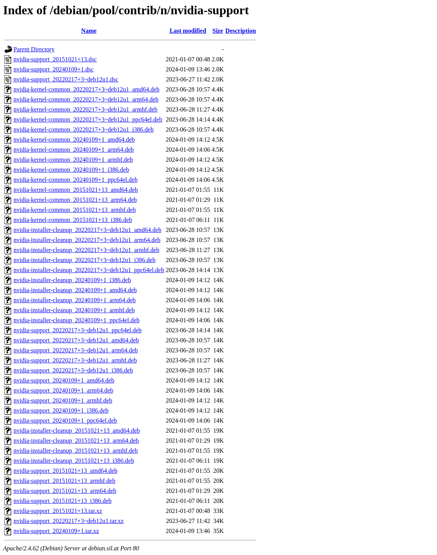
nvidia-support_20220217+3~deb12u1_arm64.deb (76, 350)
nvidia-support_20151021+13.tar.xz (58, 511)
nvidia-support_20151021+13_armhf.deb (64, 480)
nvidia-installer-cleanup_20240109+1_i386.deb (72, 280)
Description (240, 30)
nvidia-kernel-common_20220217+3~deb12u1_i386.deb (84, 129)
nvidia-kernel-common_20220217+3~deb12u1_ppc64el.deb (88, 119)
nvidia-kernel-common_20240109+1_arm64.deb (74, 149)
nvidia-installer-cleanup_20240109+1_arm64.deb (75, 300)
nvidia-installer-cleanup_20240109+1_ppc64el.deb (76, 320)
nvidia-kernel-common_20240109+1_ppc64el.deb (75, 179)
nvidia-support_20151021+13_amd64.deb (65, 470)
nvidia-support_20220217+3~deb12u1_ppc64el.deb (78, 330)
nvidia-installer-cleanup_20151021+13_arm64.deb (76, 440)
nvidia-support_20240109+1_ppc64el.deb (65, 420)
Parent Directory (34, 49)
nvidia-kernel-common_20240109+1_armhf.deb (73, 159)
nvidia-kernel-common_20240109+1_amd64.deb (74, 139)
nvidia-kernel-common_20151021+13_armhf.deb (75, 209)
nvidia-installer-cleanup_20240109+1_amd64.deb (75, 290)
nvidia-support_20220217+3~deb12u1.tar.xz (69, 521)
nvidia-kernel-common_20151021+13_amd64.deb (76, 189)
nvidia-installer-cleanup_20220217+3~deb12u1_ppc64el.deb (89, 270)
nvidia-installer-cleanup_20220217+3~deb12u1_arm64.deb (87, 240)
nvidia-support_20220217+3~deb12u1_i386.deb (73, 370)
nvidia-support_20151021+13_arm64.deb (65, 490)
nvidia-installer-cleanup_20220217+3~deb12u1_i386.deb (85, 260)
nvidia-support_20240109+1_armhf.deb (63, 400)
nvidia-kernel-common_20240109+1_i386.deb (71, 169)
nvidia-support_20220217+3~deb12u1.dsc (66, 79)
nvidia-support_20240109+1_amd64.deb (64, 380)
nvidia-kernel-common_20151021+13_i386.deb (73, 220)
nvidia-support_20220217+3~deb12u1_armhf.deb (75, 360)
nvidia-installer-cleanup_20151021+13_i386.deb (74, 460)
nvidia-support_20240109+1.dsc (54, 69)
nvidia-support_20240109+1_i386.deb (61, 410)
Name (89, 30)
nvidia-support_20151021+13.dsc (55, 59)
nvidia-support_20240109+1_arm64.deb (63, 390)
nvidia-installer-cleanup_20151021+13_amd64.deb (77, 430)
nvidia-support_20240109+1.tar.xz (56, 531)
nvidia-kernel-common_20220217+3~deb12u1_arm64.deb (86, 99)
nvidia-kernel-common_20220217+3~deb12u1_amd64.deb (86, 89)
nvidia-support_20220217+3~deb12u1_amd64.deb (76, 340)
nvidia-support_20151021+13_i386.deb (63, 500)
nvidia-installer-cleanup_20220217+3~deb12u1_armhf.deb (86, 250)
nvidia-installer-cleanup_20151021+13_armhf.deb (76, 450)
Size (217, 30)
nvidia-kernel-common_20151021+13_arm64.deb (75, 199)
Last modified (187, 30)
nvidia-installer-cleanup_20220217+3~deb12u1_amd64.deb (87, 230)
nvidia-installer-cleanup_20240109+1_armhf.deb (74, 310)
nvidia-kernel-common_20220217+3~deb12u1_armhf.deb (86, 109)
